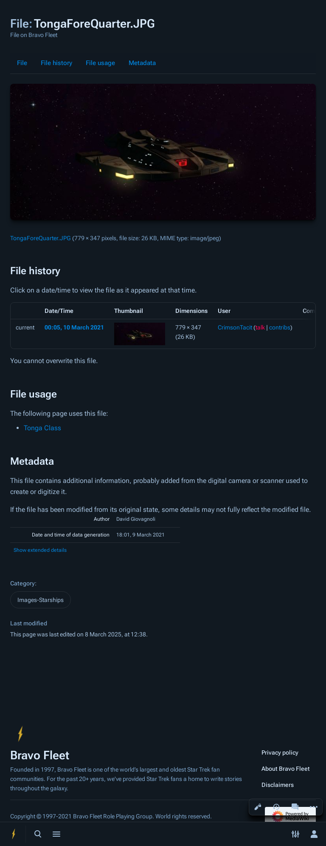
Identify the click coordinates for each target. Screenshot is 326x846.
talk (260, 327)
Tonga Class (42, 428)
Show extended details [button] (40, 550)
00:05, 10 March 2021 (74, 327)
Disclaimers (277, 784)
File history (56, 63)
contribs (279, 327)
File (22, 63)
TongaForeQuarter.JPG (40, 238)
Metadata (142, 63)
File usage (100, 63)
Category (22, 583)
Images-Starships (40, 599)
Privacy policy (279, 752)
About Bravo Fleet (285, 768)
